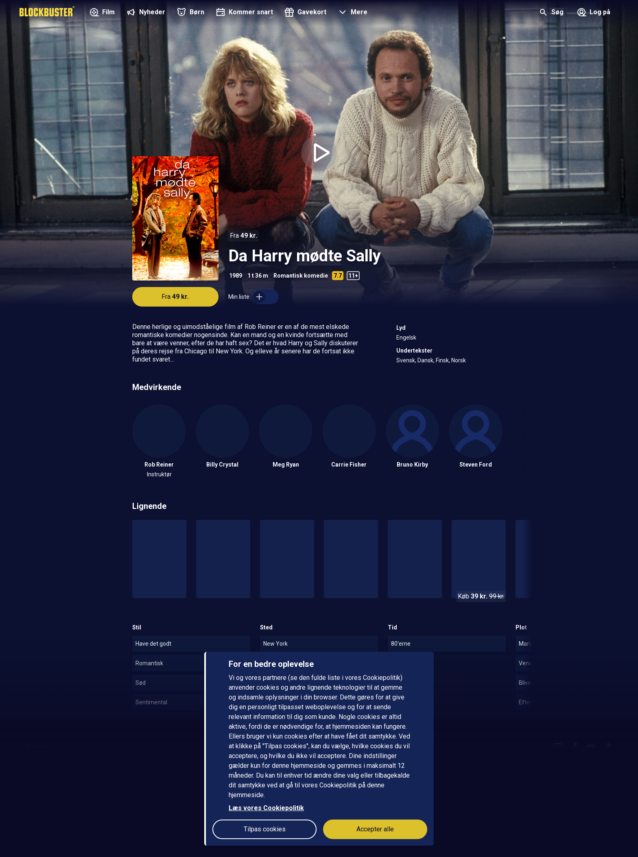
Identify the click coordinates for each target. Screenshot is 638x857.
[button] (352, 13)
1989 (235, 275)
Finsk (442, 360)
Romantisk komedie (300, 275)
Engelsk (406, 337)
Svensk (405, 360)
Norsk (458, 360)
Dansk (425, 360)
